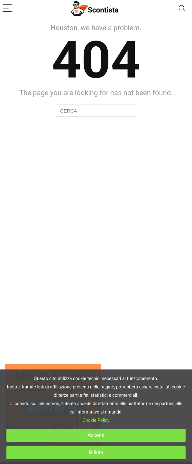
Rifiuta (96, 452)
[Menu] (7, 8)
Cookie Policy (96, 420)
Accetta (96, 435)
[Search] (182, 8)
